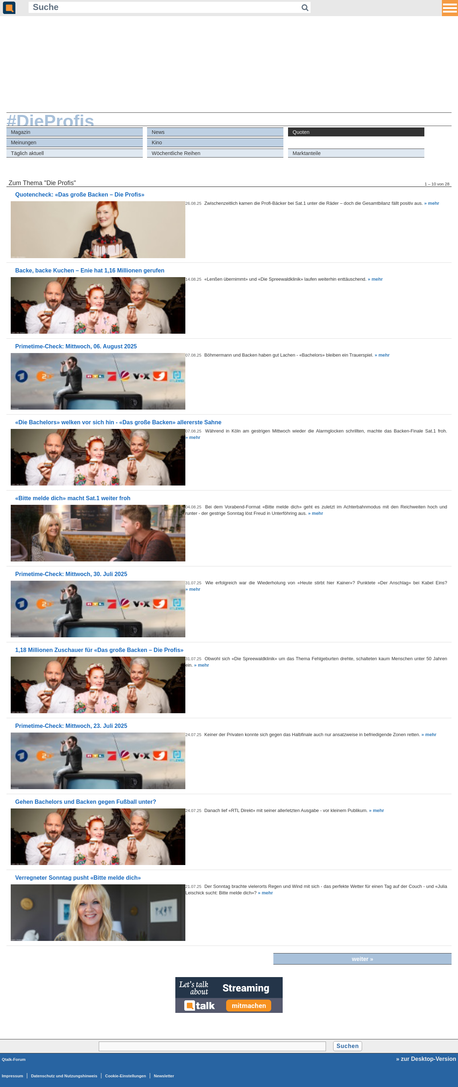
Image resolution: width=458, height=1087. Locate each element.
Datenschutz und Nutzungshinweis (64, 1076)
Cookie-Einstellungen (125, 1076)
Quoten (301, 132)
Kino (157, 142)
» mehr (431, 203)
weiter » (363, 959)
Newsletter (164, 1076)
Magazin (20, 132)
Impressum (12, 1076)
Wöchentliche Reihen (176, 153)
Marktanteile (307, 153)
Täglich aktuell (27, 153)
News (158, 132)
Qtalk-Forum (14, 1059)
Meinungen (23, 142)
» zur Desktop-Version (426, 1059)
